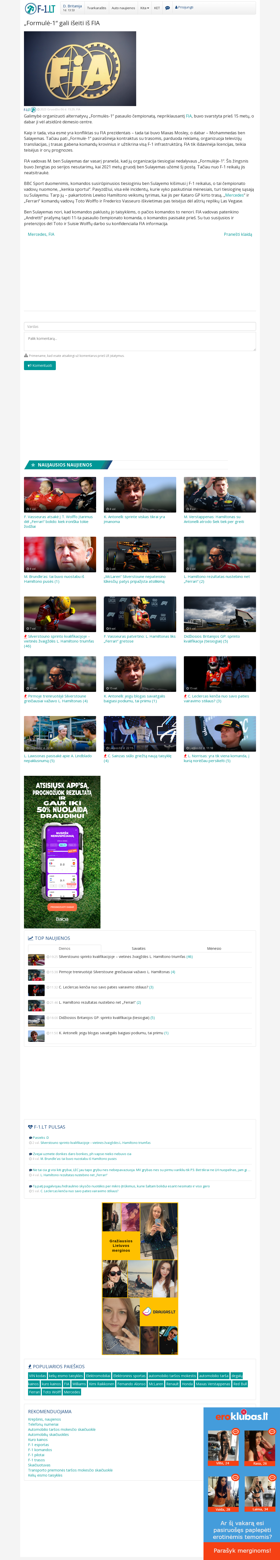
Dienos (64, 948)
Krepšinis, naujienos (44, 1419)
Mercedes (234, 195)
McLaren (156, 1383)
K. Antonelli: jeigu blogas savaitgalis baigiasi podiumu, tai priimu (140, 1036)
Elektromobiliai (98, 1375)
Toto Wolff (52, 1392)
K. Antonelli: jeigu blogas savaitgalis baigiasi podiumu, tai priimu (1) (134, 698)
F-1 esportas (38, 1444)
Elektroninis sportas (129, 1375)
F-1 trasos (36, 1459)
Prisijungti (184, 7)
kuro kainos (51, 1383)
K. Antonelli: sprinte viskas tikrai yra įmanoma (134, 519)
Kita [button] (145, 8)
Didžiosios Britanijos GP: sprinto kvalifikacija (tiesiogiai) (140, 1021)
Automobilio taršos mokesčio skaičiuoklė (62, 1429)
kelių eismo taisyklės (66, 1375)
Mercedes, (37, 234)
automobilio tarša (213, 1375)
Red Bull (240, 1383)
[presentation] (217, 368)
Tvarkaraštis (96, 8)
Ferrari (34, 1392)
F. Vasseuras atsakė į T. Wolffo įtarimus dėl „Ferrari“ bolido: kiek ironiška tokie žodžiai (58, 521)
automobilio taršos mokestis (172, 1375)
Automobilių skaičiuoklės (48, 1434)
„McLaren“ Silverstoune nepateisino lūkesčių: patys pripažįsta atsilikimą (135, 579)
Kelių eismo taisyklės (45, 1475)
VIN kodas (37, 1375)
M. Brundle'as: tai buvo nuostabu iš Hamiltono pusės (79, 1159)
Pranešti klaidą (238, 234)
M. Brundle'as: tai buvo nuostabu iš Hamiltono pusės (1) (54, 579)
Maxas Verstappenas (213, 1383)
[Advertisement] (200, 67)
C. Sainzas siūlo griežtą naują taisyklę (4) (137, 758)
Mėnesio (214, 948)
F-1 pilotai (36, 1454)
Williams (79, 1383)
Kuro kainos (38, 1439)
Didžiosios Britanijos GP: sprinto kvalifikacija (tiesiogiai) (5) (212, 639)
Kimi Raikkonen (101, 1383)
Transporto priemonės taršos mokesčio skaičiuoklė (70, 1470)
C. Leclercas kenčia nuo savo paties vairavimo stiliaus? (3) (216, 698)
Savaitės (139, 948)
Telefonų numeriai (43, 1424)
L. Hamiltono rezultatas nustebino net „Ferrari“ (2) (217, 579)
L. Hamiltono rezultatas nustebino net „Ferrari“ (140, 1005)
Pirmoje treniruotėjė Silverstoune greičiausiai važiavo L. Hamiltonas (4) (56, 698)
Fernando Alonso (131, 1383)
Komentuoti (40, 365)
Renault (172, 1383)
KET (157, 8)
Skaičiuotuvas (39, 1465)
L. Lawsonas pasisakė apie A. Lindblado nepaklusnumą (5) (58, 758)
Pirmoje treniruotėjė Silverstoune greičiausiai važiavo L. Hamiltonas (140, 975)
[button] (72, 7)
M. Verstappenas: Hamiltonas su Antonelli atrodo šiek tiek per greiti (214, 519)
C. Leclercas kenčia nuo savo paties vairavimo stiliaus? (140, 990)
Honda (187, 1383)
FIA (189, 116)
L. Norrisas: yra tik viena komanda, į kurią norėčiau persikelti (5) (216, 758)
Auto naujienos (123, 8)
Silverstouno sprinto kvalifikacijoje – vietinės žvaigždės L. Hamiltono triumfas (140, 960)
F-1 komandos (40, 1449)
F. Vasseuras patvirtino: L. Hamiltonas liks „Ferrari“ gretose (140, 639)
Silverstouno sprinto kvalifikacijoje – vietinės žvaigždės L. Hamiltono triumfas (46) (59, 641)
